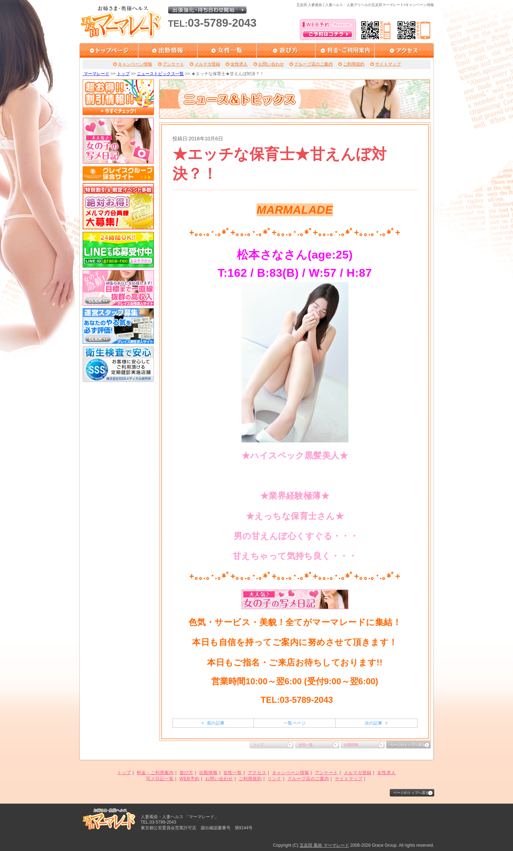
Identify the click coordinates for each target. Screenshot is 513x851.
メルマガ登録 (207, 64)
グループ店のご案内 (313, 64)
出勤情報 (351, 745)
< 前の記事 (213, 723)
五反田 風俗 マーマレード (324, 845)
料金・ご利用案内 (155, 772)
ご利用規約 (353, 64)
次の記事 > (376, 723)
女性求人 (239, 64)
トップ (123, 73)
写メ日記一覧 (160, 778)
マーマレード (96, 73)
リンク (274, 778)
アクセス (257, 772)
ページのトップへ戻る (407, 745)
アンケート (173, 64)
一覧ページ (295, 723)
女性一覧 (306, 745)
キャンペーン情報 (135, 64)
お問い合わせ (271, 64)
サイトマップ (388, 64)
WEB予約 (190, 778)
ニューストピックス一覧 (160, 73)
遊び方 (186, 772)
